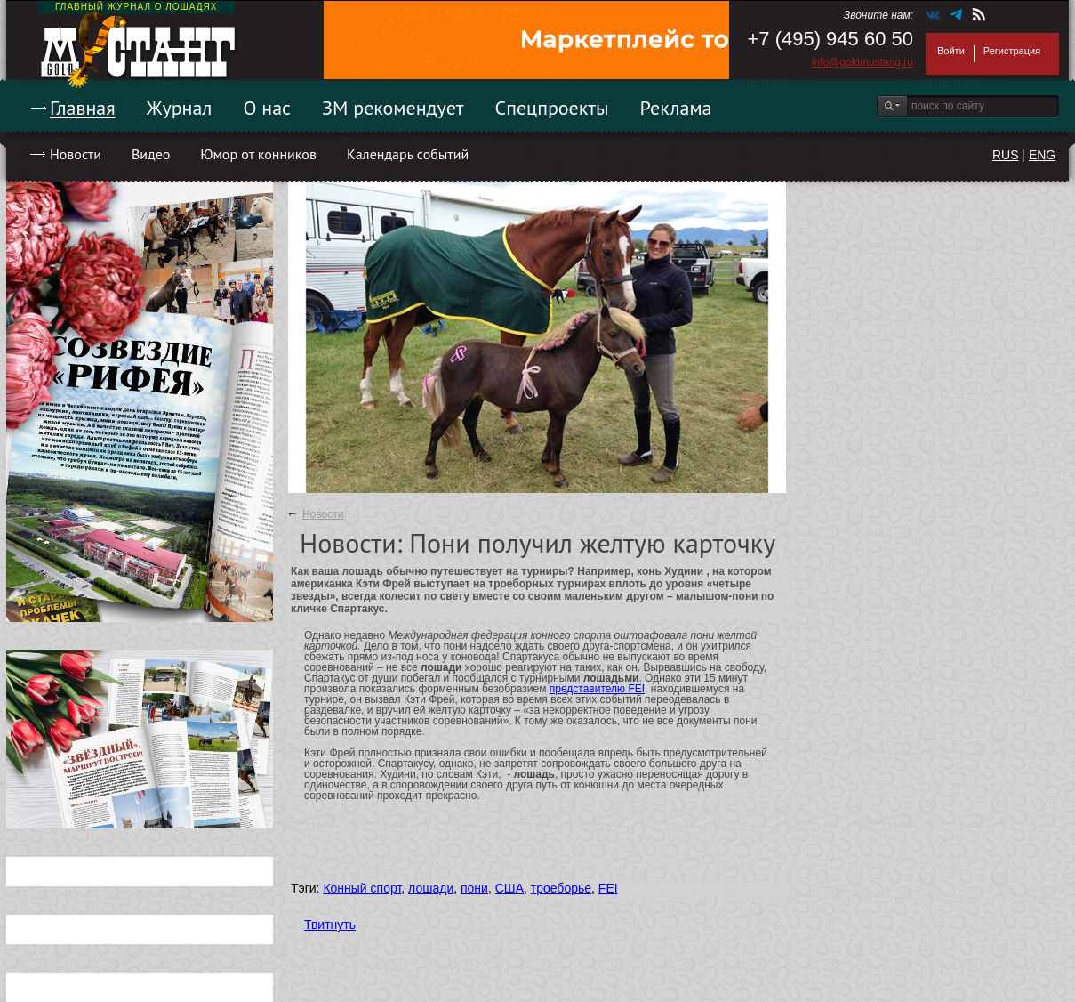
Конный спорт (362, 888)
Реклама (676, 107)
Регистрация (1011, 50)
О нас (267, 107)
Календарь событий (408, 154)
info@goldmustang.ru (862, 62)
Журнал (180, 107)
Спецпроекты (552, 107)
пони (474, 888)
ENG (1042, 155)
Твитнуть (330, 924)
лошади (430, 888)
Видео (151, 154)
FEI (636, 689)
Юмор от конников (258, 154)
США (509, 888)
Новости (75, 154)
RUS (1005, 155)
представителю (589, 689)
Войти (951, 50)
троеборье (561, 888)
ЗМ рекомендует (393, 107)
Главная (83, 107)
